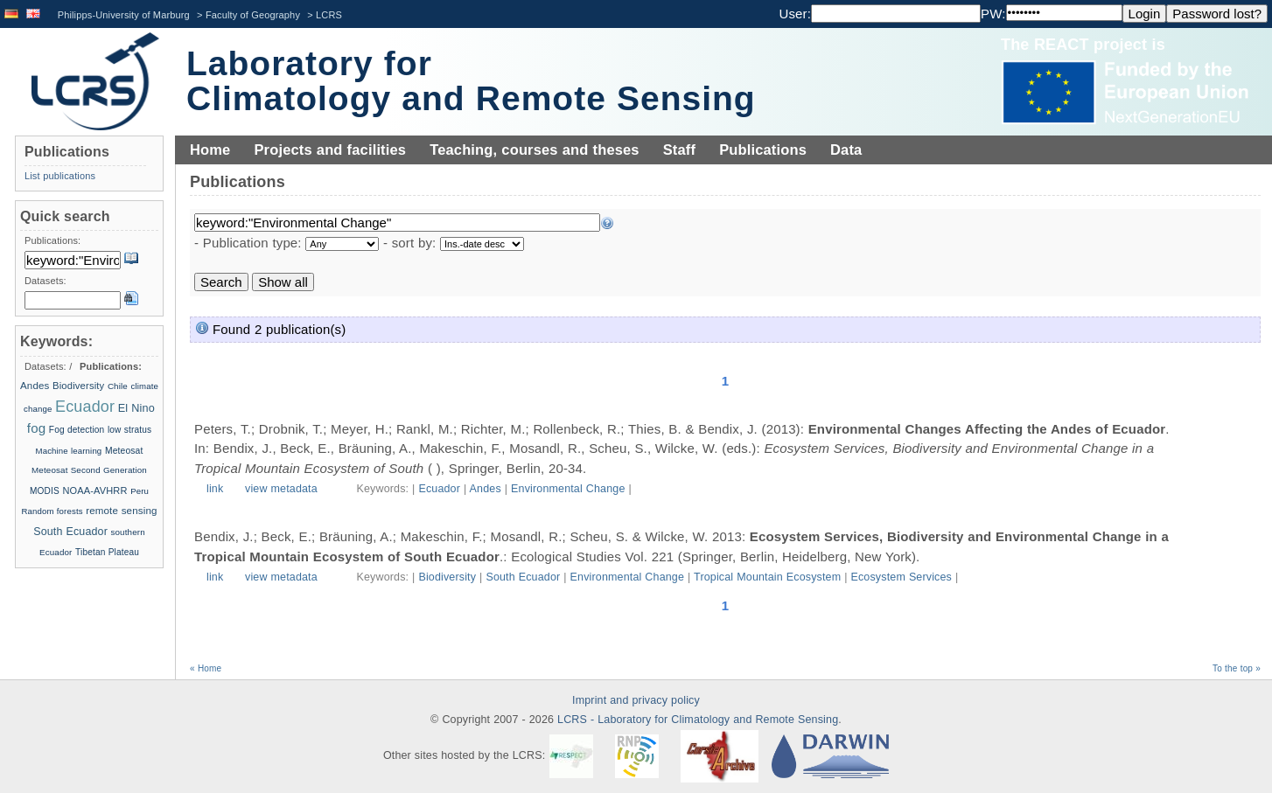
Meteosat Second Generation (89, 470)
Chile (118, 386)
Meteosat (124, 451)
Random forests (51, 511)
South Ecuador (523, 577)
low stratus (129, 430)
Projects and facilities (330, 149)
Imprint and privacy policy (636, 700)
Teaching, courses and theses (534, 149)
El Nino (136, 408)
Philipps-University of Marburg (124, 15)
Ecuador (439, 489)
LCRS (329, 15)
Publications (763, 149)
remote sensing (121, 510)
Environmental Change (568, 489)
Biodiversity (447, 577)
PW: (993, 13)
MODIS (44, 491)
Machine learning (68, 451)
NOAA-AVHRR (94, 490)
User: (795, 13)
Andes (485, 489)
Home (210, 149)
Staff (679, 149)
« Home (205, 668)
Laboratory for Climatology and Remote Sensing (471, 81)
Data (846, 149)
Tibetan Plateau (107, 552)
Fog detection (77, 430)
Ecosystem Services (901, 577)
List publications (59, 175)
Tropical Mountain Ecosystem (767, 577)
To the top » (1237, 668)
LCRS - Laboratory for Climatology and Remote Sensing (697, 719)
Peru (139, 491)
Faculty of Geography (253, 15)
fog (36, 428)
